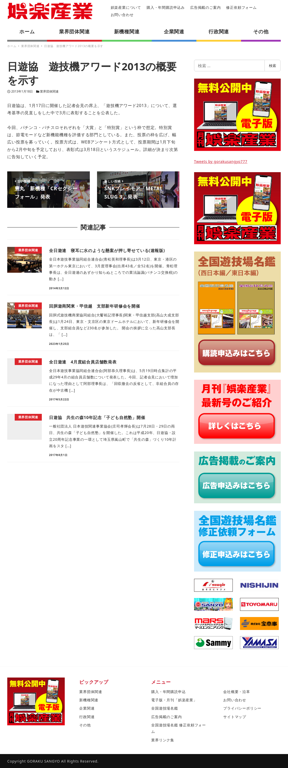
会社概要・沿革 (236, 691)
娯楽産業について (126, 7)
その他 (85, 725)
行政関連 (86, 716)
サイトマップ (234, 716)
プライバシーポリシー (242, 708)
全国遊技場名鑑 (164, 708)
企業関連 (86, 708)
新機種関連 (88, 699)
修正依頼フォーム (241, 7)
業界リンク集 (162, 739)
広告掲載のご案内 (205, 7)
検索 (272, 65)
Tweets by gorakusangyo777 (220, 161)
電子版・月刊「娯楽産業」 (174, 699)
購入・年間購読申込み (166, 7)
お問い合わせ (122, 14)
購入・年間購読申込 (168, 691)
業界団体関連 (49, 91)
